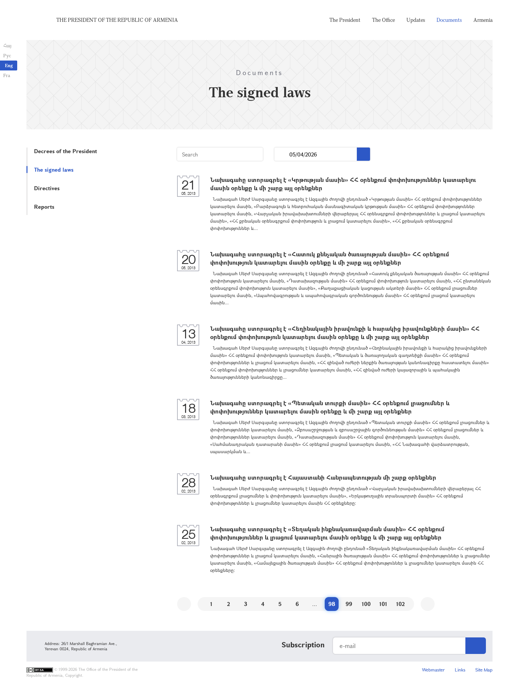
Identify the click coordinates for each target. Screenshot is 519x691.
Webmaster (433, 670)
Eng (9, 65)
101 (383, 603)
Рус (7, 55)
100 (366, 603)
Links (460, 670)
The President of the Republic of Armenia (117, 19)
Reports (44, 206)
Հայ (7, 45)
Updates (415, 19)
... (282, 154)
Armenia (483, 19)
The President (344, 19)
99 (349, 603)
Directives (47, 188)
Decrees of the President (65, 151)
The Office (383, 19)
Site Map (484, 670)
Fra (6, 75)
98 (331, 603)
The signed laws (53, 169)
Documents (449, 19)
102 (400, 603)
